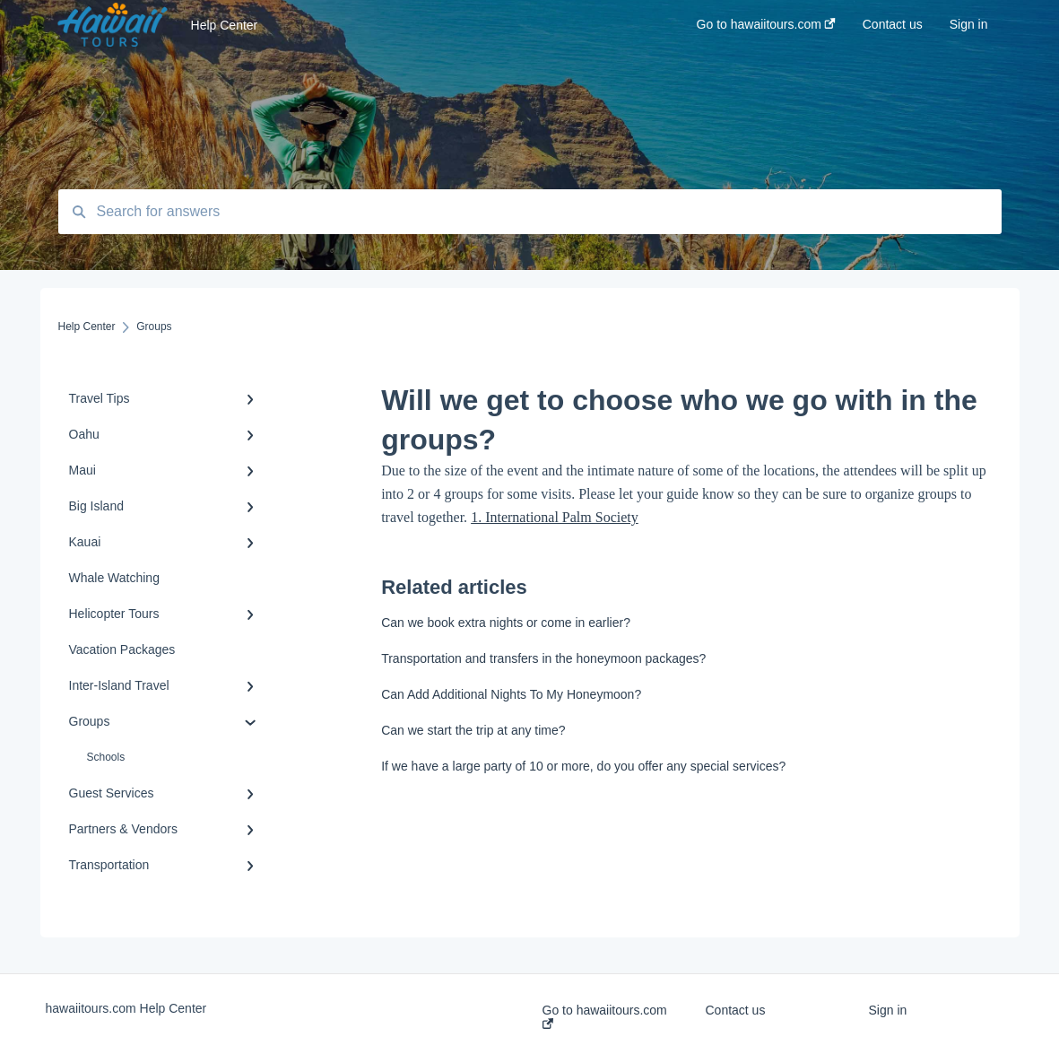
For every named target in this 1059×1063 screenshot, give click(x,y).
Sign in (887, 1010)
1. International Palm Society (554, 517)
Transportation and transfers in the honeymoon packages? (543, 658)
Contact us (735, 1010)
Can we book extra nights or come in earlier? (505, 622)
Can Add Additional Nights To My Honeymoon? (511, 694)
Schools (106, 757)
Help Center (224, 25)
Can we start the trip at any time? (473, 730)
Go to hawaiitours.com (605, 1016)
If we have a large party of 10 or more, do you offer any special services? (583, 766)
